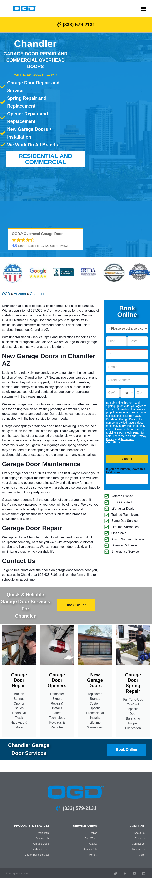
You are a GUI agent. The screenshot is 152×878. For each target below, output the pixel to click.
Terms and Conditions (120, 441)
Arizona (20, 294)
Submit (127, 459)
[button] (143, 8)
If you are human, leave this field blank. (125, 471)
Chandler (37, 294)
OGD (6, 294)
